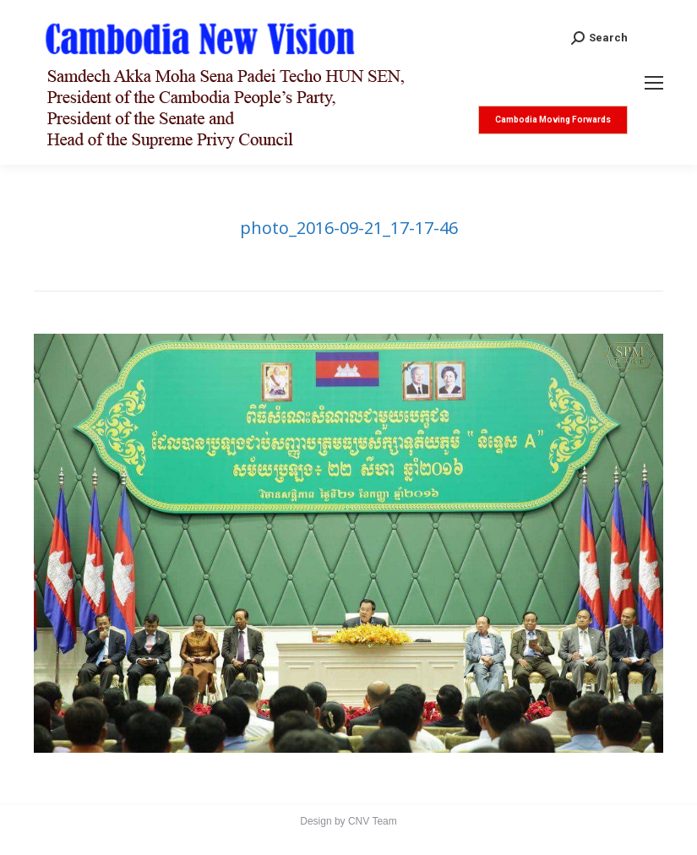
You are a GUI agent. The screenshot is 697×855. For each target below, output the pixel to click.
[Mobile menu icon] (654, 83)
